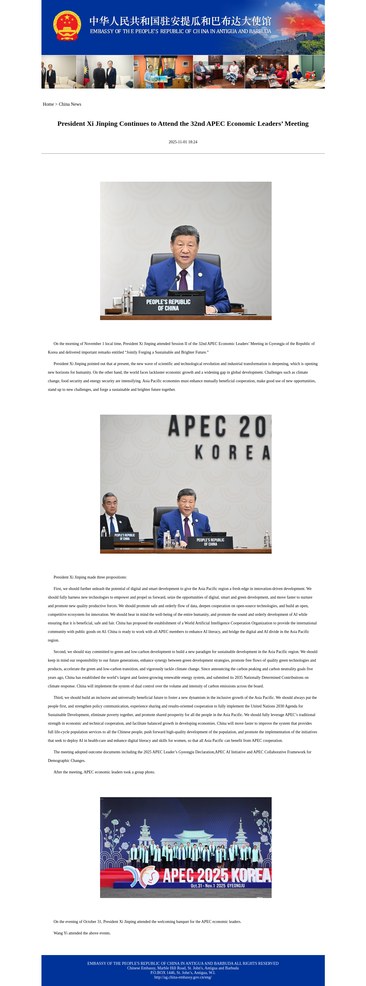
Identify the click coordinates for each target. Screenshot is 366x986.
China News (70, 104)
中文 (317, 5)
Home (48, 104)
